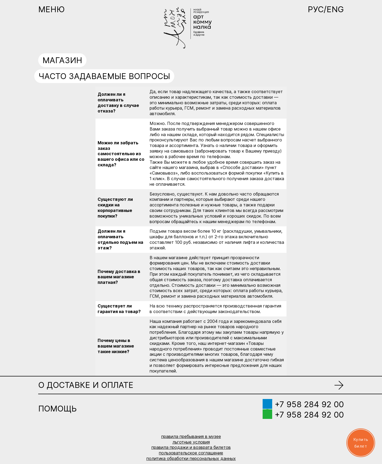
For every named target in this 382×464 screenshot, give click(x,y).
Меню (51, 9)
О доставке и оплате (85, 385)
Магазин (62, 60)
